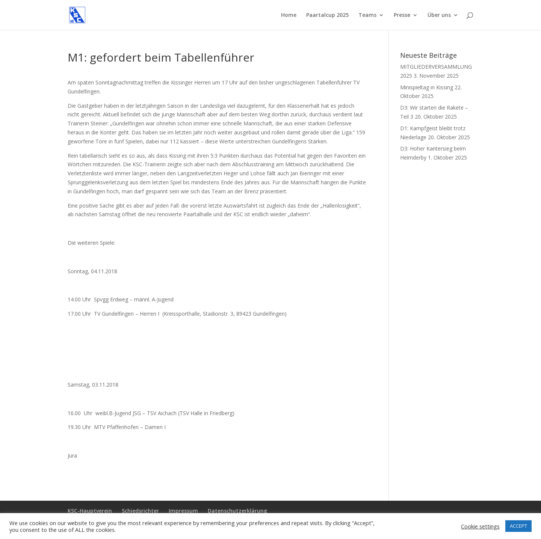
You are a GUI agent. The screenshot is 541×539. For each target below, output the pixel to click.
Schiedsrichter (140, 510)
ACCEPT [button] (518, 525)
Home (288, 15)
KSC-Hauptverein (90, 510)
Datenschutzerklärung (237, 510)
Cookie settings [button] (480, 526)
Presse (402, 15)
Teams (367, 15)
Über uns (439, 15)
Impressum (183, 510)
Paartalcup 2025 (327, 15)
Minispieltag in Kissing (426, 87)
